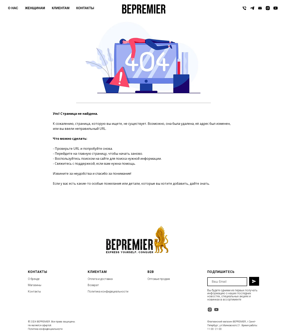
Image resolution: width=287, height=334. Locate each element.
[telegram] (252, 8)
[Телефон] (244, 8)
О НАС (13, 8)
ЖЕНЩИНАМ (35, 8)
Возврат (93, 285)
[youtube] (275, 8)
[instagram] (267, 8)
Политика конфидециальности (108, 291)
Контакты (34, 291)
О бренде (33, 278)
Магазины (34, 285)
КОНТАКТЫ (85, 8)
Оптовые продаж (158, 278)
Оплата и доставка (100, 278)
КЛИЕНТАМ (60, 8)
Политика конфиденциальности (45, 329)
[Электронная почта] (260, 8)
